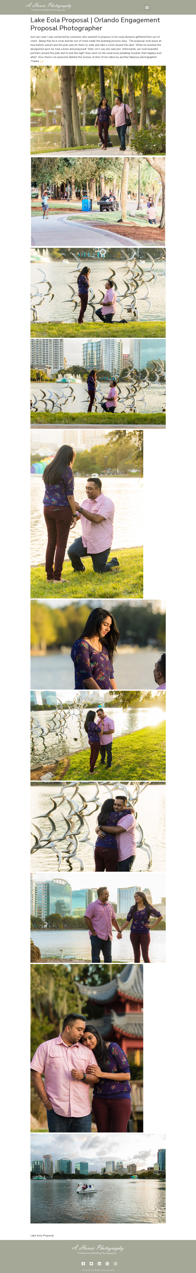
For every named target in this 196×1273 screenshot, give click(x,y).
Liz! (42, 61)
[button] (147, 7)
